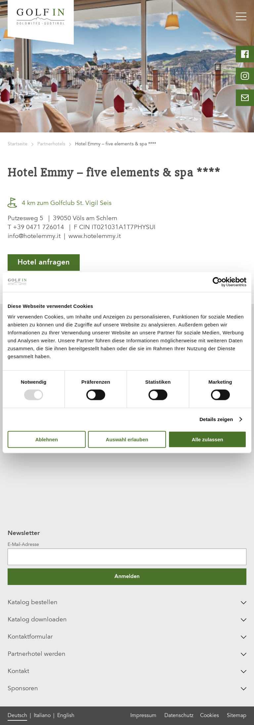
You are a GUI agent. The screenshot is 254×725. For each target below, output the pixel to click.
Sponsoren (127, 688)
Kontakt (127, 671)
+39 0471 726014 (38, 227)
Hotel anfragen (44, 262)
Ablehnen (46, 439)
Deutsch (17, 715)
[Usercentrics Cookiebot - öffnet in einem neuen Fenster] (217, 282)
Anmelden (127, 576)
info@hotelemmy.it (34, 236)
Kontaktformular (127, 637)
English (65, 715)
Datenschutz (178, 715)
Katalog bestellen (127, 602)
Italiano (42, 715)
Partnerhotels (51, 144)
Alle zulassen (207, 439)
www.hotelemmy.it (94, 236)
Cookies (209, 715)
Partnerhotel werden (127, 654)
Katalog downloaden (127, 619)
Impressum (143, 715)
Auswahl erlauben (127, 439)
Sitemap (236, 715)
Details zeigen (216, 419)
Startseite (17, 144)
